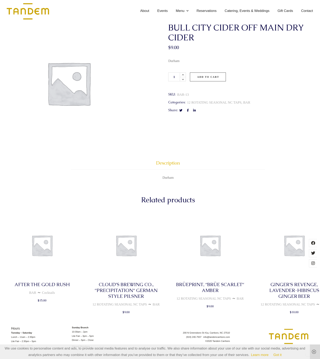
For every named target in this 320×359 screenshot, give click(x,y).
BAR (246, 107)
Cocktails (48, 297)
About (144, 11)
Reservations (207, 11)
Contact (307, 11)
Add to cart (208, 81)
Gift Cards (285, 11)
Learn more (259, 355)
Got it (277, 355)
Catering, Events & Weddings (247, 11)
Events (162, 11)
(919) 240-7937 (194, 341)
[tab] (168, 169)
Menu (182, 11)
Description (168, 167)
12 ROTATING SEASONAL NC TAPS (214, 107)
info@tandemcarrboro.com (216, 341)
